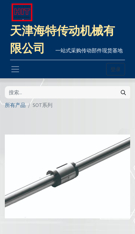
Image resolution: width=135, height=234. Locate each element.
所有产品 (15, 105)
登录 (115, 69)
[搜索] (123, 92)
